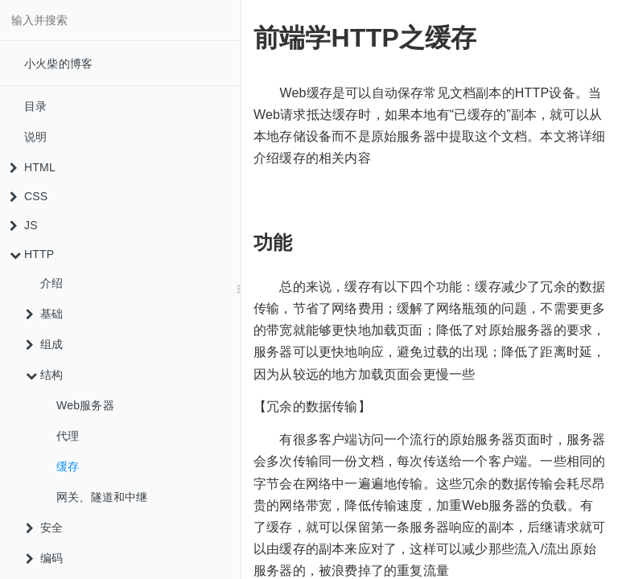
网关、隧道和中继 (102, 497)
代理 (67, 435)
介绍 (51, 283)
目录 (35, 106)
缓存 (67, 466)
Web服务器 (85, 405)
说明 (35, 136)
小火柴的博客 (58, 63)
